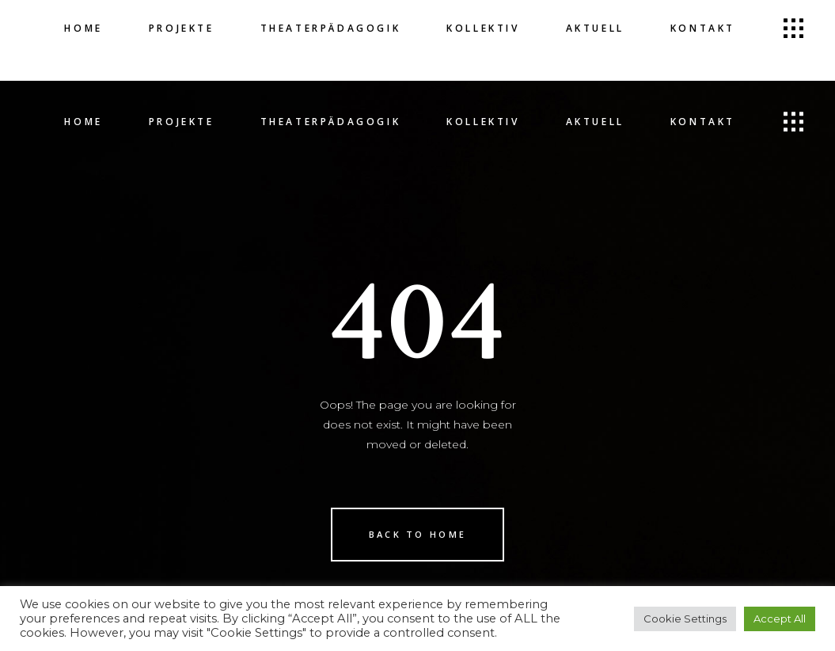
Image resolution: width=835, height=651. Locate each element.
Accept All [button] (779, 618)
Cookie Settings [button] (685, 618)
